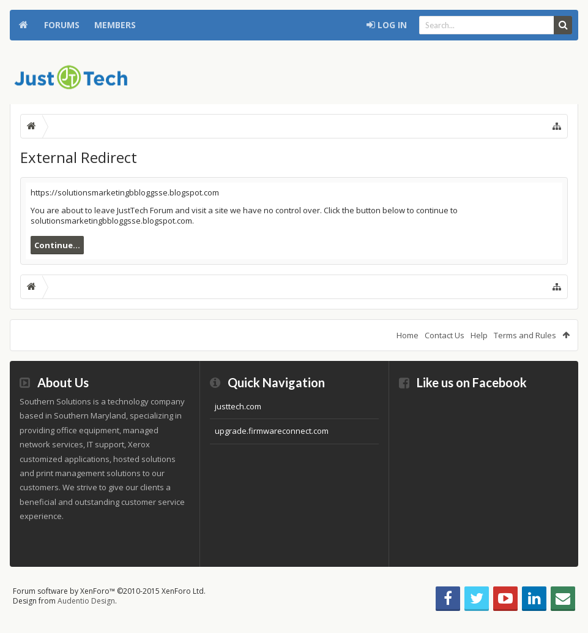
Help (479, 335)
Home (23, 25)
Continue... (57, 245)
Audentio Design (86, 601)
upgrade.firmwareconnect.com (272, 430)
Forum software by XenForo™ (109, 591)
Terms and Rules (525, 335)
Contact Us (444, 335)
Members (115, 25)
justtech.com (238, 406)
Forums (62, 25)
